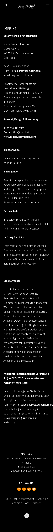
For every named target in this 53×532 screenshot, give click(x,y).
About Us (43, 499)
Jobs (27, 503)
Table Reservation (24, 499)
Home (8, 499)
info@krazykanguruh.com (26, 71)
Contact (17, 503)
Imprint (37, 503)
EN (5, 5)
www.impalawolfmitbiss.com (19, 137)
